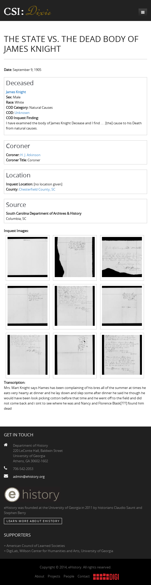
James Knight (16, 92)
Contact (84, 576)
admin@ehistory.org (29, 476)
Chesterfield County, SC (37, 189)
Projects (54, 576)
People (69, 576)
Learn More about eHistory (32, 521)
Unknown (22, 112)
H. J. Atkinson (30, 155)
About (39, 576)
